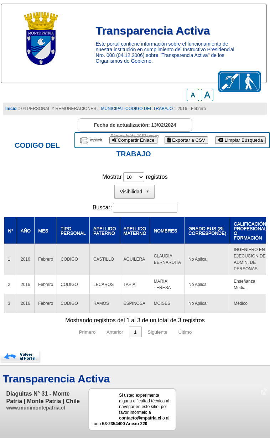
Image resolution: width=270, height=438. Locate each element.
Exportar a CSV (186, 140)
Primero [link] (87, 332)
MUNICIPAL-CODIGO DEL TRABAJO (137, 108)
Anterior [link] (115, 332)
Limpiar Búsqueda (240, 140)
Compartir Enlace (133, 140)
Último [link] (185, 332)
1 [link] (135, 332)
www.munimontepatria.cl (35, 408)
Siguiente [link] (157, 332)
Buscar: (102, 207)
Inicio (10, 108)
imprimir (95, 140)
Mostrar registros (134, 177)
